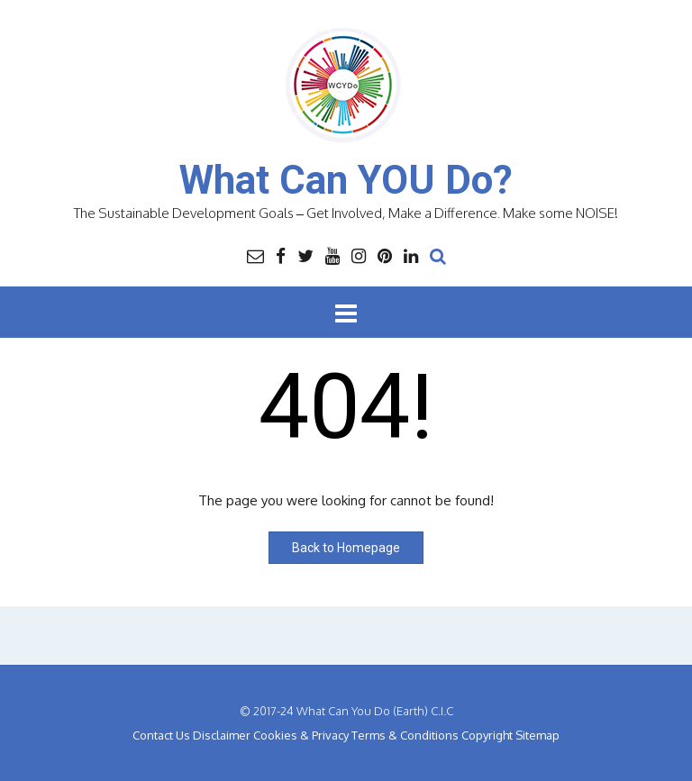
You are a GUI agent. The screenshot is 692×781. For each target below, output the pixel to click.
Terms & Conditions (405, 735)
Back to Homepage (346, 547)
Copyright (487, 735)
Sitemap (537, 735)
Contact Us (161, 735)
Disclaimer (221, 735)
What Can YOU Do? (346, 180)
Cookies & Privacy (301, 735)
